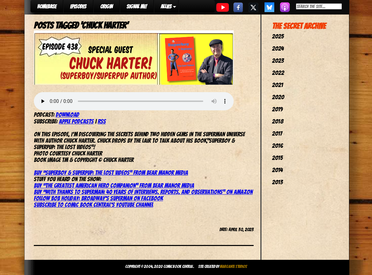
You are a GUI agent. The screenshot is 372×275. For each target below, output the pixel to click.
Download (67, 114)
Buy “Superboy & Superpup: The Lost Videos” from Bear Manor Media (111, 172)
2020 (278, 97)
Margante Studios (233, 266)
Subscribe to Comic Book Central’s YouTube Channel (93, 204)
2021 (277, 85)
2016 (277, 145)
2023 (278, 60)
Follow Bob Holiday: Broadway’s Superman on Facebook (98, 198)
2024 (278, 48)
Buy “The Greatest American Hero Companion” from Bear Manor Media (114, 185)
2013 (277, 182)
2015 (277, 158)
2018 (277, 121)
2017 (277, 133)
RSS (102, 121)
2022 (278, 73)
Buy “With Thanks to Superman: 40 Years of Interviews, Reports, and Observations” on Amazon (143, 192)
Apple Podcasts (76, 121)
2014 (277, 170)
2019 (277, 109)
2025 (278, 36)
